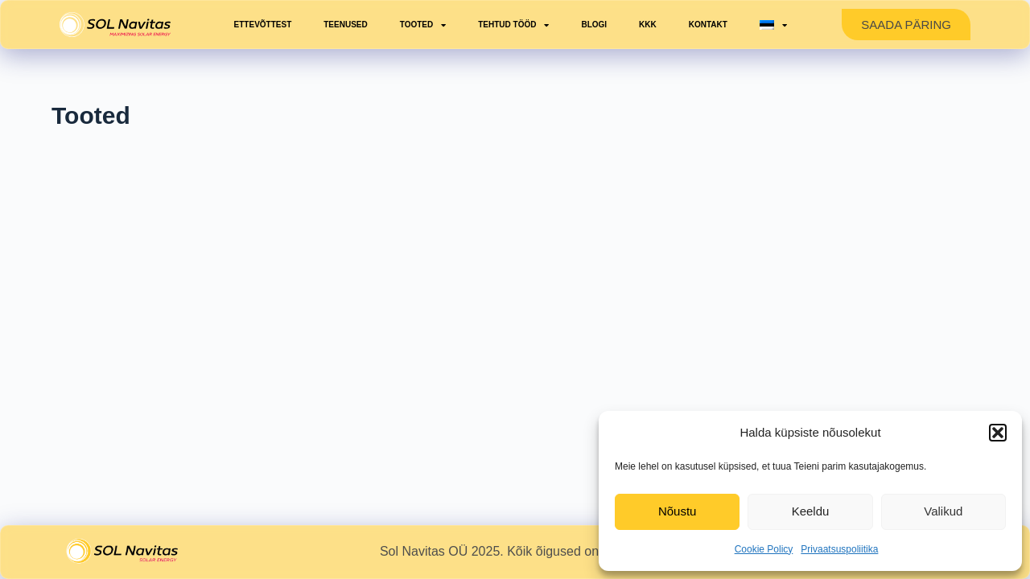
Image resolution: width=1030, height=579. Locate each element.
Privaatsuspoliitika (839, 549)
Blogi (594, 24)
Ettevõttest (263, 24)
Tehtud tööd (513, 25)
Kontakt (708, 24)
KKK (648, 24)
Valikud (943, 511)
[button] (998, 433)
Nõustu (677, 511)
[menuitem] (773, 24)
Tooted (423, 25)
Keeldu (811, 511)
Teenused (345, 24)
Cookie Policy (764, 549)
